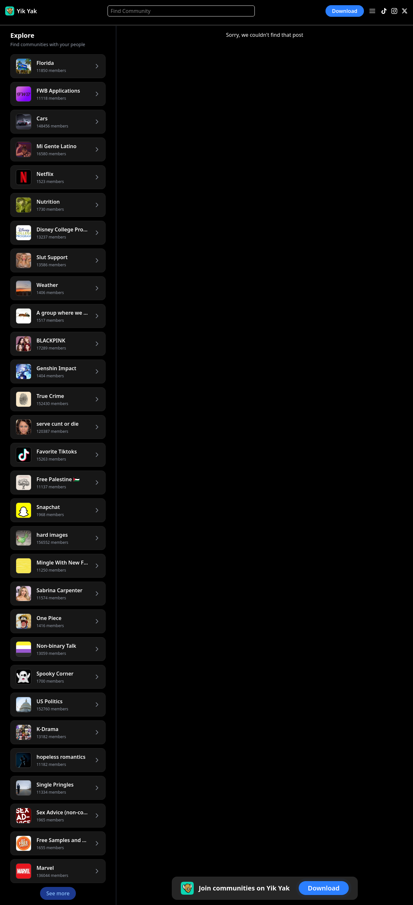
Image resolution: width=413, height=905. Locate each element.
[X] (404, 11)
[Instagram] (394, 11)
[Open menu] (372, 10)
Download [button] (344, 11)
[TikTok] (384, 11)
